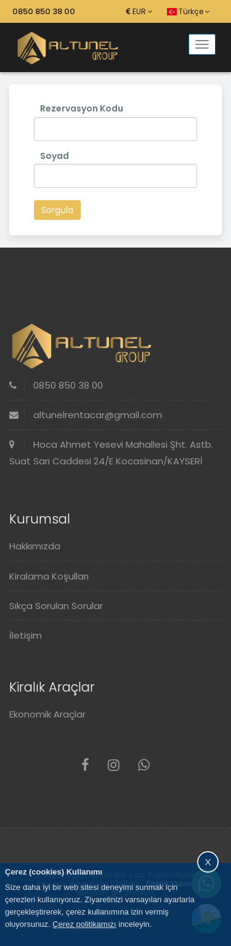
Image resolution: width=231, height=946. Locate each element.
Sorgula (57, 210)
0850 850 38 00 (43, 11)
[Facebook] (85, 765)
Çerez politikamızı (84, 924)
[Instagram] (113, 765)
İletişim (25, 635)
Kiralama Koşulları (49, 576)
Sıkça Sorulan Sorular (56, 605)
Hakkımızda (34, 546)
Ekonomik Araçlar (47, 714)
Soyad (54, 156)
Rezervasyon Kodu (81, 108)
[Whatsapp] (144, 765)
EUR (139, 11)
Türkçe (188, 11)
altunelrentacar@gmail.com (85, 414)
